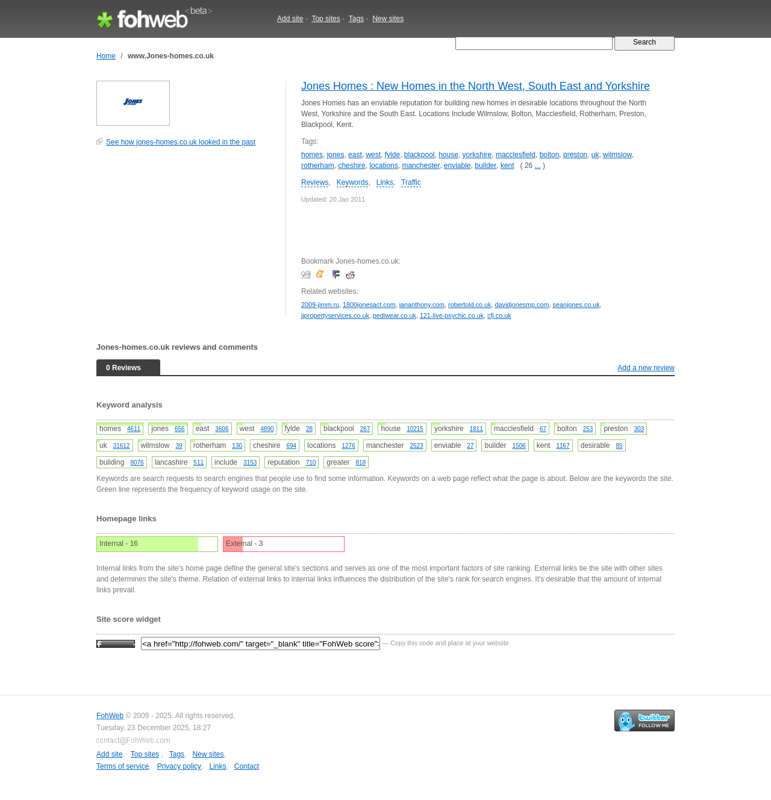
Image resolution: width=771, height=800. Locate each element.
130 (237, 445)
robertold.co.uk (469, 304)
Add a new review (646, 368)
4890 (266, 429)
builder (485, 165)
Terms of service (122, 766)
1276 (348, 445)
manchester (421, 165)
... (538, 165)
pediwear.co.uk (394, 315)
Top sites (325, 18)
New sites (388, 18)
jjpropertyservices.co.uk (335, 315)
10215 (415, 429)
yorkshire (477, 154)
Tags (356, 18)
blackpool (419, 154)
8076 (136, 462)
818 (360, 462)
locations (383, 165)
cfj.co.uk (499, 315)
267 (365, 429)
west (373, 154)
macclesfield (515, 154)
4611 (133, 429)
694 (291, 445)
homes (312, 154)
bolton (550, 154)
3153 (250, 462)
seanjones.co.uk (576, 304)
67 (543, 429)
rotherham (317, 165)
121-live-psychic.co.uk (452, 315)
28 (309, 429)
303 (639, 429)
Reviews (314, 182)
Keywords (353, 182)
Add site (290, 18)
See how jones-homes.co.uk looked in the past (180, 142)
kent (507, 165)
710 (311, 462)
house (448, 154)
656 (180, 429)
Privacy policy (179, 766)
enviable (457, 165)
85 (619, 445)
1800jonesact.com (369, 304)
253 (588, 429)
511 (198, 462)
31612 (121, 445)
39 (179, 445)
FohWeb (109, 716)
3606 (221, 429)
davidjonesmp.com (522, 304)
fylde (392, 154)
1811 (476, 429)
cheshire (351, 165)
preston (575, 154)
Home (106, 56)
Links (384, 182)
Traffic (411, 182)
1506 (519, 445)
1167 (562, 445)
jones (336, 154)
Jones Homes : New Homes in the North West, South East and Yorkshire (475, 86)
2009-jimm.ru (320, 304)
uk (595, 154)
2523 (416, 445)
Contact (246, 766)
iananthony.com (422, 304)
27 (470, 445)
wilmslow (617, 154)
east (355, 154)
